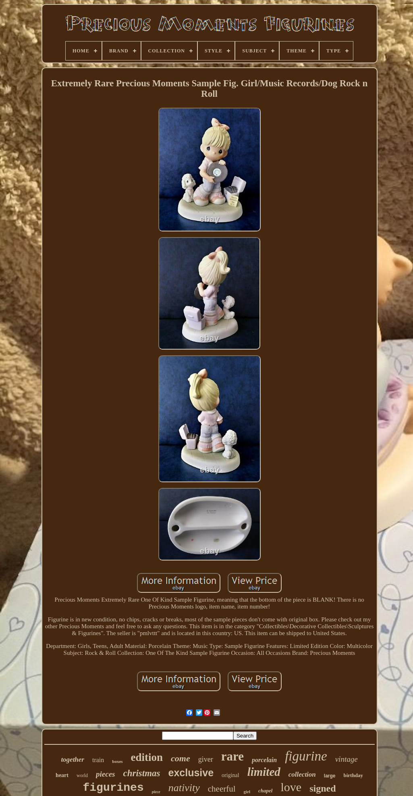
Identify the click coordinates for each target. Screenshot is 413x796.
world (82, 775)
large (330, 776)
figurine (306, 756)
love (290, 787)
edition (147, 757)
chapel (265, 791)
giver (205, 759)
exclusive (191, 772)
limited (263, 771)
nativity (184, 788)
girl (247, 791)
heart (62, 775)
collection (302, 774)
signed (322, 788)
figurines (113, 787)
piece (156, 792)
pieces (105, 774)
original (230, 775)
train (98, 759)
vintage (346, 759)
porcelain (264, 759)
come (180, 758)
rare (232, 756)
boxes (117, 761)
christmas (141, 773)
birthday (353, 775)
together (72, 759)
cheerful (222, 789)
